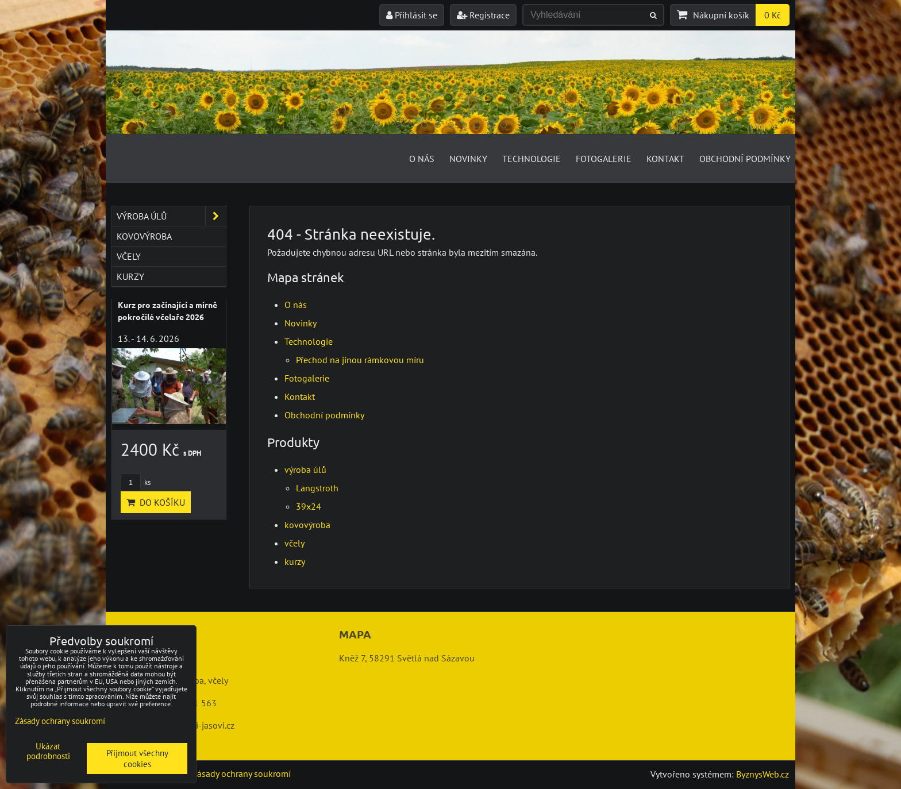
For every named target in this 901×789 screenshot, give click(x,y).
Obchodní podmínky (745, 158)
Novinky (468, 158)
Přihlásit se (411, 15)
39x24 (308, 506)
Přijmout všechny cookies (137, 758)
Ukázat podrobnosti (48, 751)
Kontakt (665, 158)
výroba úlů (305, 469)
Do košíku (155, 502)
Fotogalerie (604, 158)
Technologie (531, 158)
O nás (421, 158)
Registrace (483, 15)
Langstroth (317, 488)
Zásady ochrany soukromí (241, 773)
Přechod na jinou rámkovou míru (360, 359)
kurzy (294, 561)
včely (294, 543)
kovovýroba (307, 524)
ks (136, 482)
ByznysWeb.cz (762, 774)
